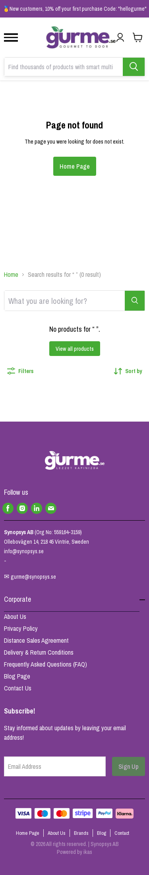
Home (11, 274)
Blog (101, 833)
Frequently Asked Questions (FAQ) (45, 664)
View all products (75, 348)
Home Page (75, 166)
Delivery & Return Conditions (39, 652)
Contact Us (17, 688)
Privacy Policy (21, 628)
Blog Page (17, 676)
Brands (81, 833)
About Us (15, 616)
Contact (121, 833)
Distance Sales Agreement (36, 640)
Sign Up (128, 766)
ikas (87, 852)
